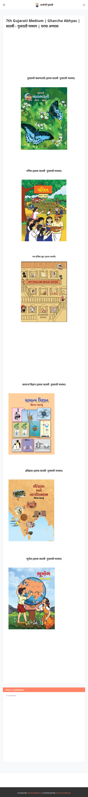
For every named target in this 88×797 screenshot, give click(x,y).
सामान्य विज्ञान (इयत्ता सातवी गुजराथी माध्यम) (44, 384)
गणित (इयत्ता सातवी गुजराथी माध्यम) (44, 171)
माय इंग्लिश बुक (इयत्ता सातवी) (44, 256)
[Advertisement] (47, 54)
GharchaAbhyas (34, 793)
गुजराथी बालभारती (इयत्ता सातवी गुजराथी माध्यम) (51, 78)
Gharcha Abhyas (63, 793)
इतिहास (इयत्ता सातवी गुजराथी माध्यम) (44, 470)
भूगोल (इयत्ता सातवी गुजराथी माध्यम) (44, 558)
